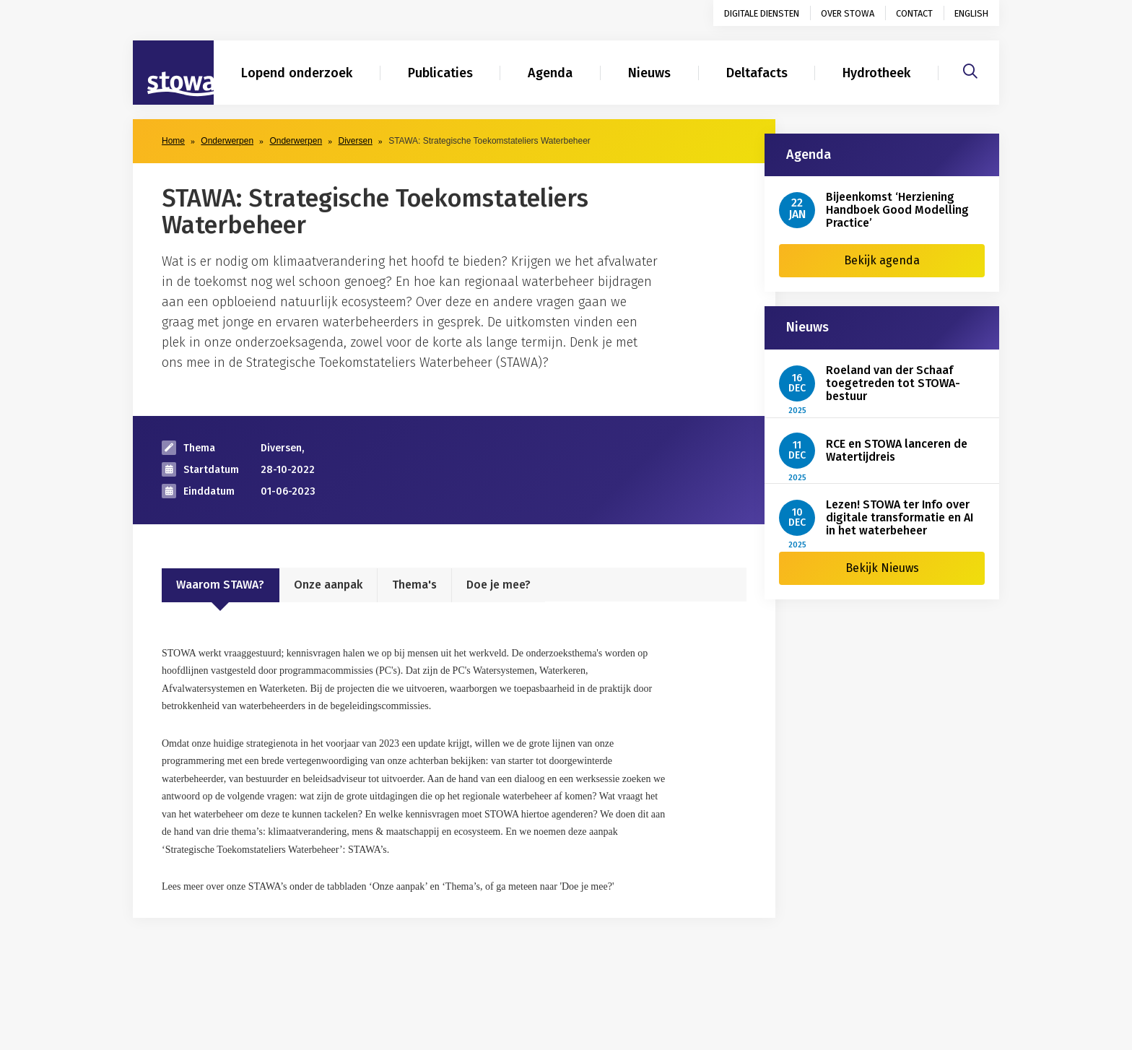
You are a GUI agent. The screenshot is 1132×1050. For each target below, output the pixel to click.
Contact (914, 13)
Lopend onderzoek (296, 73)
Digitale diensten (761, 13)
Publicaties (440, 73)
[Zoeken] (970, 69)
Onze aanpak (328, 584)
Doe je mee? (498, 584)
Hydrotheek (876, 73)
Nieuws (649, 73)
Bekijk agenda (882, 260)
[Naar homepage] (173, 72)
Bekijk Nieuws (882, 568)
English (971, 13)
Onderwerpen (227, 141)
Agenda (550, 73)
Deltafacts (757, 73)
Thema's (414, 584)
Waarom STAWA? (220, 584)
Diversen (355, 141)
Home (173, 141)
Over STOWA (847, 13)
